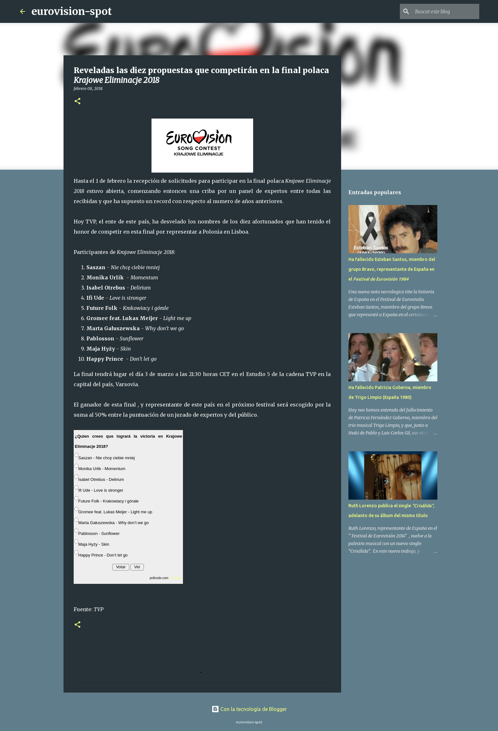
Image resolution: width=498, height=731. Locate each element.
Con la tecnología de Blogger (249, 709)
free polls (175, 578)
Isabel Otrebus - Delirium (101, 479)
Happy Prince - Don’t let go (103, 555)
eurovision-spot (71, 11)
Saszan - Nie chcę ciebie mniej (106, 457)
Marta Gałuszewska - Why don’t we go (113, 522)
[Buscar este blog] (446, 11)
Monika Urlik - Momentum (101, 468)
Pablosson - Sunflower (99, 533)
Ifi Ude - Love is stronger (101, 490)
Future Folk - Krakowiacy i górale (108, 501)
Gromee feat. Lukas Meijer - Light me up (115, 511)
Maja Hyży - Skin (94, 544)
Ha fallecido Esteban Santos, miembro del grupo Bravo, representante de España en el (391, 269)
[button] (77, 101)
